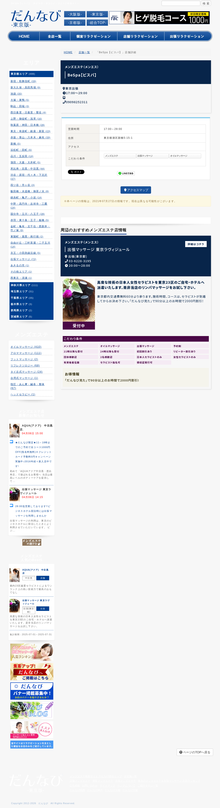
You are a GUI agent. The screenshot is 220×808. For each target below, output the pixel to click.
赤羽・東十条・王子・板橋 (30, 220)
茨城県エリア (21, 316)
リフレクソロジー (25, 365)
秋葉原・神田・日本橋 (28, 124)
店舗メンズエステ (80, 780)
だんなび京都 (112, 790)
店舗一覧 (84, 52)
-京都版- (75, 23)
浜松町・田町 (21, 149)
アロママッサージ (26, 353)
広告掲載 (75, 785)
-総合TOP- (98, 23)
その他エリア (21, 271)
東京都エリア (23, 73)
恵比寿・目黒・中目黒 (28, 168)
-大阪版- (75, 14)
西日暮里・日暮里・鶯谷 (28, 112)
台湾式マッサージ (24, 378)
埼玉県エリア (22, 291)
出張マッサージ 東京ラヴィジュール (98, 248)
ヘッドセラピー (23, 394)
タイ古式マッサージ (27, 371)
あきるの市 (20, 265)
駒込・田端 (20, 106)
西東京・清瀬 (21, 277)
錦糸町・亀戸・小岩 (26, 197)
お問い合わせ (90, 785)
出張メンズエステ (125, 780)
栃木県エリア (21, 304)
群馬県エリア (21, 310)
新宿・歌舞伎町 (23, 81)
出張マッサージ (23, 259)
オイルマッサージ (26, 346)
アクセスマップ (135, 188)
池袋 (16, 93)
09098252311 (77, 100)
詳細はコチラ (196, 242)
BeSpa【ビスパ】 (82, 75)
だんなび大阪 (130, 790)
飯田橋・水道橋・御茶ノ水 (30, 191)
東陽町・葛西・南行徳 (27, 236)
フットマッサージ (24, 359)
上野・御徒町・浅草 (26, 118)
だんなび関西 (77, 790)
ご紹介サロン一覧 (148, 785)
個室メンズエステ (102, 780)
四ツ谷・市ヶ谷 (23, 185)
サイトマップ (107, 785)
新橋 (16, 143)
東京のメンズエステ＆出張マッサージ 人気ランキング (169, 780)
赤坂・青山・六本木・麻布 (30, 137)
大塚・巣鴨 (20, 99)
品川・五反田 (22, 156)
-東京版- (98, 14)
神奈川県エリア (24, 285)
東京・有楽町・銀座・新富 (30, 131)
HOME (68, 52)
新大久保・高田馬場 (25, 87)
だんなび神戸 (95, 790)
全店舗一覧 (130, 776)
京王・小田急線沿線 (25, 252)
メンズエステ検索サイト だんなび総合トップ (96, 776)
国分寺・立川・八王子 (28, 213)
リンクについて (126, 785)
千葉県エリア (22, 297)
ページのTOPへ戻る (194, 752)
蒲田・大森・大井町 (25, 162)
